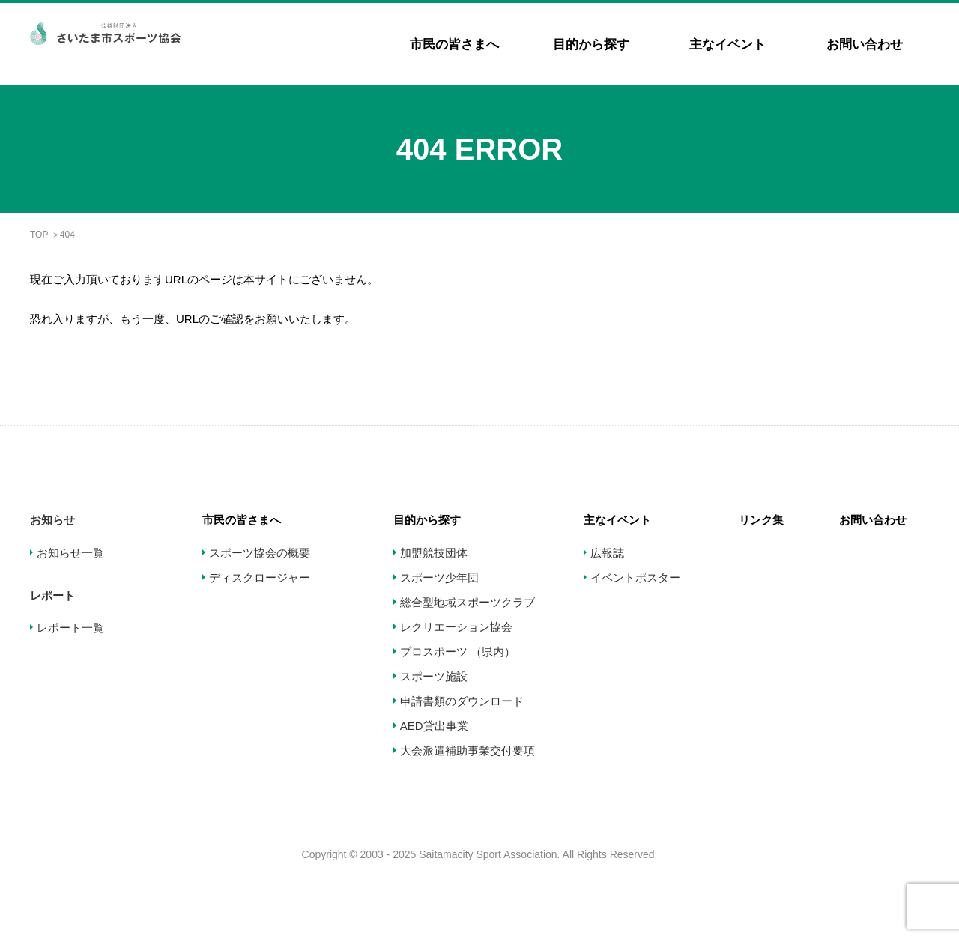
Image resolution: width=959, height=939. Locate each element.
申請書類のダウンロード (462, 701)
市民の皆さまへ (454, 44)
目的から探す (591, 44)
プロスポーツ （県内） (457, 651)
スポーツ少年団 (439, 577)
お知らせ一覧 (70, 552)
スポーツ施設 (434, 676)
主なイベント (727, 44)
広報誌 (607, 552)
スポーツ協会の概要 (259, 552)
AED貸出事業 (434, 725)
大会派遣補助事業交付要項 (467, 750)
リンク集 (761, 519)
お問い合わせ (864, 44)
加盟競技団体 (434, 552)
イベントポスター (635, 577)
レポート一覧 (70, 627)
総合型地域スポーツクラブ (467, 602)
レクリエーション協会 (456, 627)
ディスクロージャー (259, 577)
